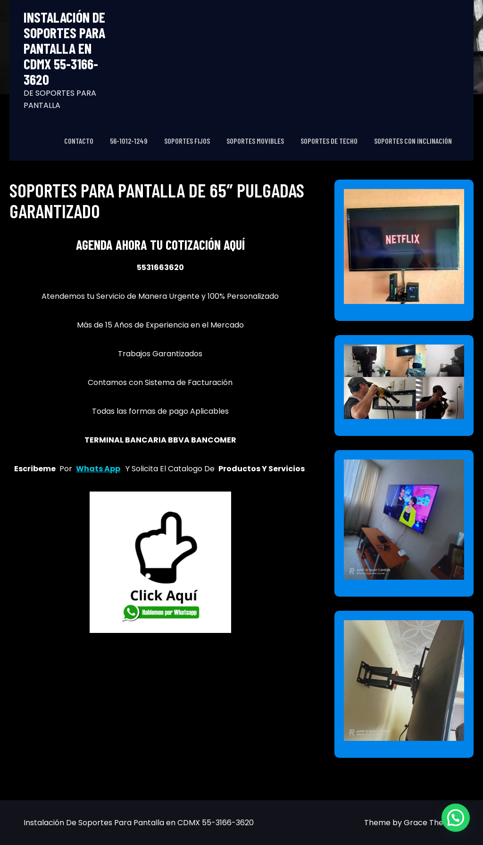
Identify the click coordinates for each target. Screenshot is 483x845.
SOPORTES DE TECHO (329, 140)
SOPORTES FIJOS (187, 140)
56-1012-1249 (129, 140)
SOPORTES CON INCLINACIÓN (413, 140)
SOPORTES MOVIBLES (255, 140)
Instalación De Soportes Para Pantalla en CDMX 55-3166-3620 (64, 48)
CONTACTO (78, 140)
